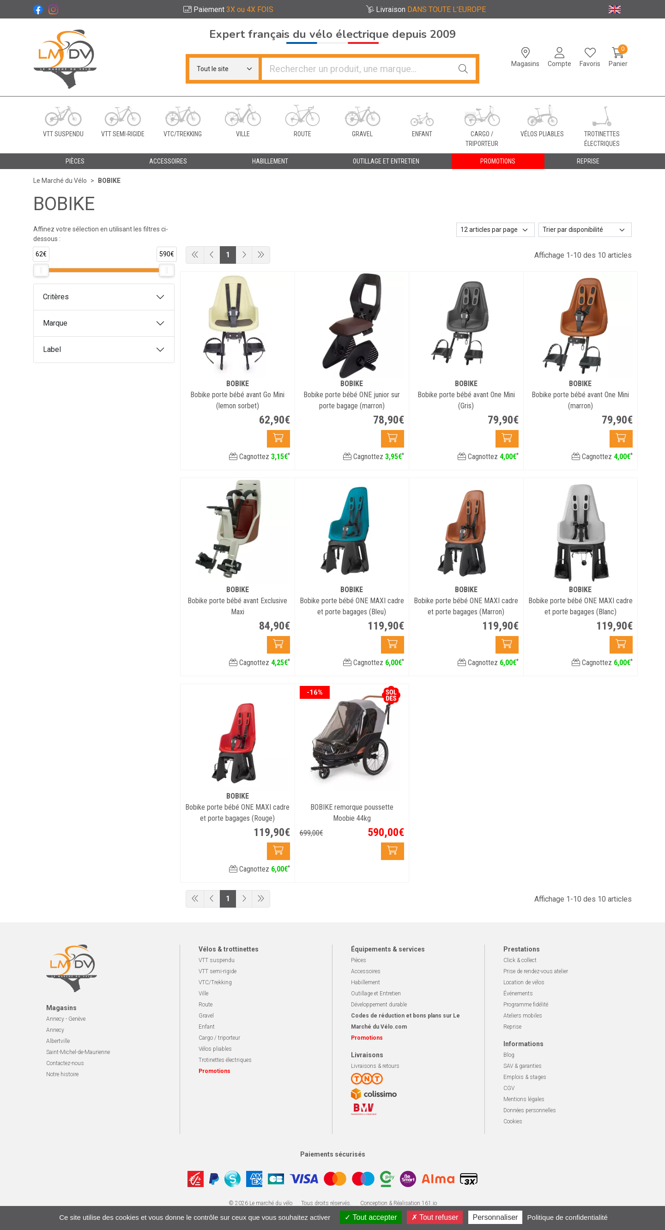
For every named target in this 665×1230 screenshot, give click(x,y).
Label (52, 349)
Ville (203, 993)
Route (205, 1004)
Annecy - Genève (65, 1019)
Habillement (365, 982)
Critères (56, 296)
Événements (518, 993)
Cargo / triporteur (219, 1038)
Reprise (512, 1027)
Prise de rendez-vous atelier (535, 971)
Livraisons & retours (375, 1066)
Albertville (58, 1041)
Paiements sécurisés (332, 1154)
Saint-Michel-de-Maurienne (78, 1052)
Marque (55, 323)
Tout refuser (435, 1217)
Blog (508, 1055)
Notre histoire (62, 1074)
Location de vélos (523, 982)
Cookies (512, 1121)
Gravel (206, 1015)
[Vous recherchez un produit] (356, 69)
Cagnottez (259, 456)
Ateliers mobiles (522, 1015)
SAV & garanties (522, 1066)
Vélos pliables (215, 1049)
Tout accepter (371, 1217)
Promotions (497, 161)
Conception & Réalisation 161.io (398, 1203)
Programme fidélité (525, 1004)
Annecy (55, 1030)
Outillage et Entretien (376, 993)
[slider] (41, 270)
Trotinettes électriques (225, 1060)
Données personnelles (529, 1110)
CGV (508, 1088)
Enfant (207, 1027)
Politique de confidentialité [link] (567, 1217)
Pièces (358, 960)
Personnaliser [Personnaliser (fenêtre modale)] (495, 1217)
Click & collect (520, 960)
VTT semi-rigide (217, 971)
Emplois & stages (524, 1077)
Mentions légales (523, 1099)
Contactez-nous (65, 1063)
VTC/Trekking (215, 982)
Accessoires (366, 971)
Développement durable (379, 1004)
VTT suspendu (217, 960)
